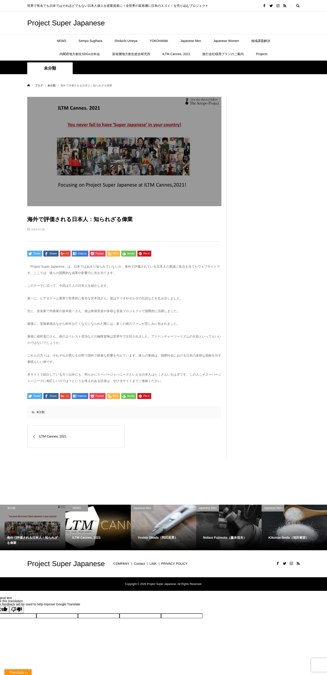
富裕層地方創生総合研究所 (131, 54)
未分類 (50, 68)
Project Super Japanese (66, 23)
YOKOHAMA (159, 41)
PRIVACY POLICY (174, 563)
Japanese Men (190, 41)
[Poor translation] (16, 609)
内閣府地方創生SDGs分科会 (79, 54)
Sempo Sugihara (90, 41)
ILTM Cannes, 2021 (176, 54)
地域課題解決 (260, 41)
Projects (262, 54)
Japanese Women (226, 41)
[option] (32, 527)
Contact (139, 563)
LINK (153, 563)
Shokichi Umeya (125, 41)
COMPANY (121, 563)
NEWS (61, 41)
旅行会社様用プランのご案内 (223, 54)
